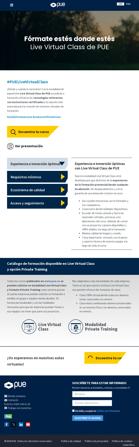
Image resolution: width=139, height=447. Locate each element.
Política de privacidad (96, 441)
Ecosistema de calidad (27, 190)
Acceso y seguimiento (27, 203)
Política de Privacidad (108, 411)
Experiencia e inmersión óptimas (35, 163)
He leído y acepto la (96, 411)
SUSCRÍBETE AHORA (88, 418)
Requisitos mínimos (25, 177)
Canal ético (129, 444)
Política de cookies (122, 441)
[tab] (37, 163)
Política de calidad (71, 441)
